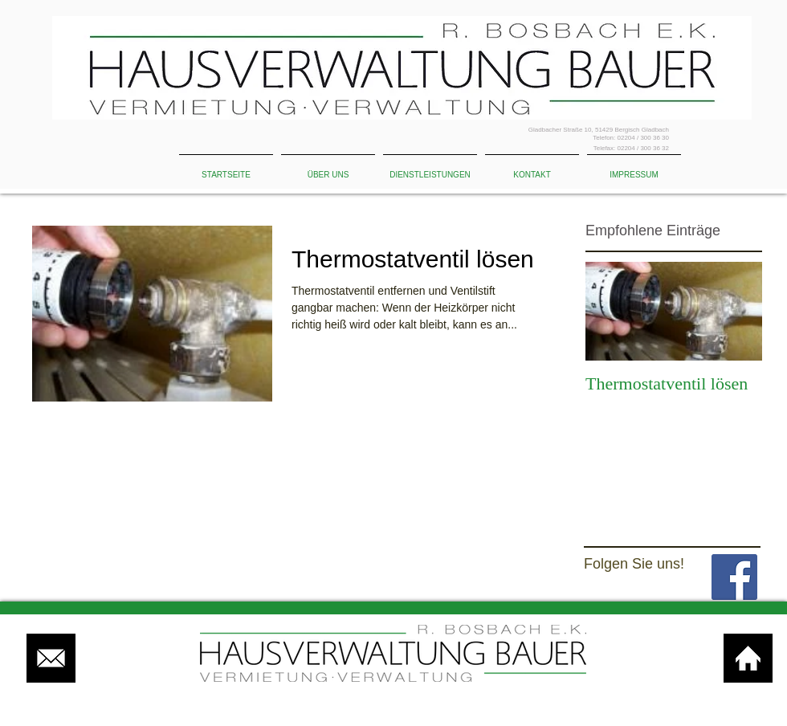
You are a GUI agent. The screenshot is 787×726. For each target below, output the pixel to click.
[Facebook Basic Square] (734, 577)
